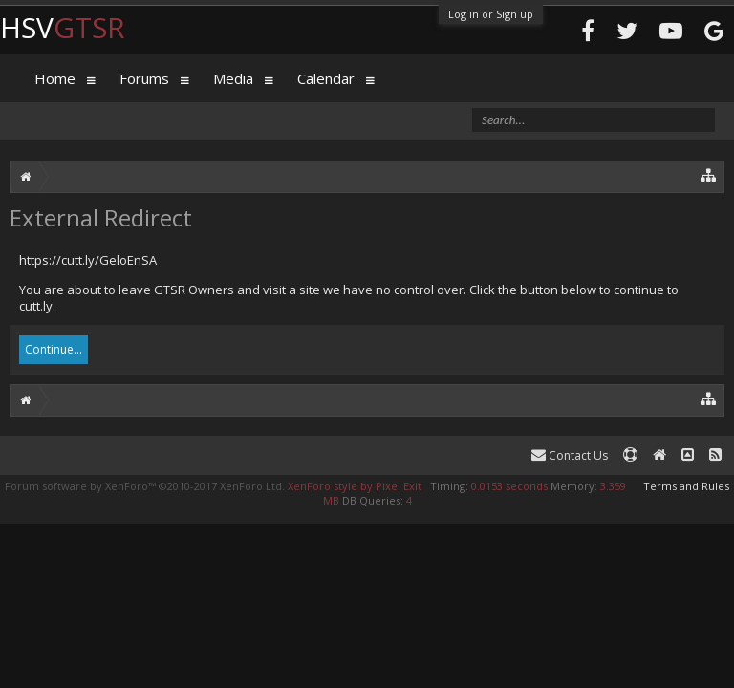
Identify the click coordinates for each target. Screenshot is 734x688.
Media (233, 78)
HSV (62, 27)
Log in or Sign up (490, 14)
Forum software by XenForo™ (145, 486)
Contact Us (569, 455)
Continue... (53, 349)
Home (55, 78)
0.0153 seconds (509, 486)
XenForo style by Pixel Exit (354, 486)
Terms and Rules (686, 486)
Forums (144, 78)
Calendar (326, 78)
